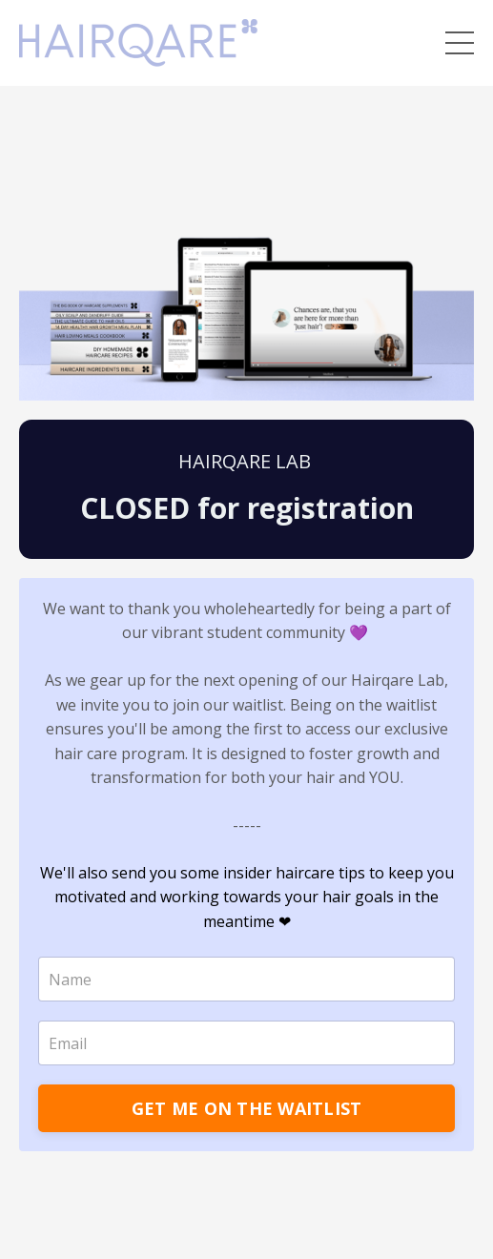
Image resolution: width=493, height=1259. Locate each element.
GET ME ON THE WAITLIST (247, 1108)
